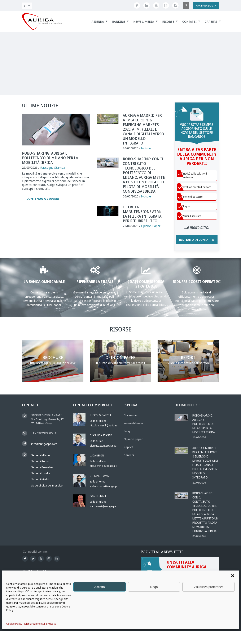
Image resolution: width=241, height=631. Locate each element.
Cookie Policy (14, 624)
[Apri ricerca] (186, 5)
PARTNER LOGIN (206, 5)
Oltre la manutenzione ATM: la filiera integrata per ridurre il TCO (142, 213)
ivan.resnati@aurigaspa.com (106, 506)
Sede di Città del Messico (47, 485)
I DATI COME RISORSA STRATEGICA (145, 284)
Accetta (99, 587)
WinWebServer (133, 423)
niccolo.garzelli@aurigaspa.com (107, 425)
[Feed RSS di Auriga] (175, 5)
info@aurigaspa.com (44, 444)
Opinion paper (133, 439)
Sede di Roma (40, 461)
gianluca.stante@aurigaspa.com (108, 445)
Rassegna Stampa (52, 168)
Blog (127, 431)
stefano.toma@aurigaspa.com (107, 486)
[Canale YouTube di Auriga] (156, 5)
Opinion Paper (150, 226)
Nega (154, 587)
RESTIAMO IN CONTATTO (196, 240)
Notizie (146, 148)
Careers (129, 455)
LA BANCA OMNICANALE (44, 281)
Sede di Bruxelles (42, 467)
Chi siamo (130, 415)
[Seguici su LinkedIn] (146, 5)
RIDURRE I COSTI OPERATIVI (197, 281)
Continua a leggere (43, 199)
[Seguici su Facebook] (137, 5)
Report (128, 447)
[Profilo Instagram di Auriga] (166, 5)
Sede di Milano (40, 455)
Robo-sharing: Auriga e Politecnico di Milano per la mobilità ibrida (50, 158)
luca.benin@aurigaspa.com (105, 466)
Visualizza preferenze (208, 587)
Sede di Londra (40, 473)
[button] (233, 576)
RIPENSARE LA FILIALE (95, 281)
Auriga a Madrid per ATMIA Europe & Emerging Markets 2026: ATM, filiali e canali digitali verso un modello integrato (143, 129)
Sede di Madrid (40, 479)
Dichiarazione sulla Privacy (40, 624)
